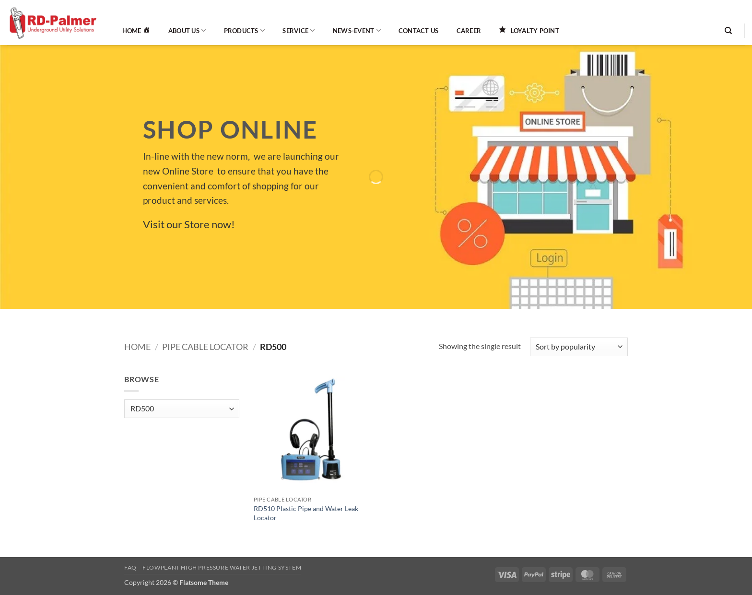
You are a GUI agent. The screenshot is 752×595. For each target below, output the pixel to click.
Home (137, 346)
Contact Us (419, 31)
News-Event (357, 30)
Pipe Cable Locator (205, 346)
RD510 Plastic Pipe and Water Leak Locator (306, 513)
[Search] (728, 30)
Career (469, 31)
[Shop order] (579, 347)
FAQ (130, 567)
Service (298, 30)
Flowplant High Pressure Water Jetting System (221, 567)
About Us (187, 30)
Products (244, 30)
